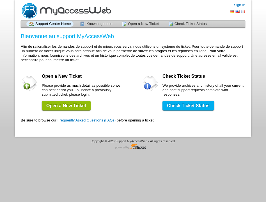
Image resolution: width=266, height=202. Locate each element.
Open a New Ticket (143, 24)
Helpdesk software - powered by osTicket (133, 146)
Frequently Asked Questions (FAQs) (87, 120)
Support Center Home (53, 24)
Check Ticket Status (191, 24)
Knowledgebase (99, 24)
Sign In (239, 5)
